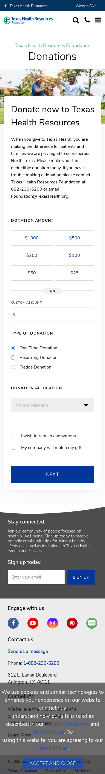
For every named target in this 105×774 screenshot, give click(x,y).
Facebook (14, 621)
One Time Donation (38, 348)
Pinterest (73, 621)
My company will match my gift (51, 448)
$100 (74, 255)
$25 (74, 273)
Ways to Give (86, 6)
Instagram (54, 621)
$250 (31, 255)
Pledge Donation (35, 367)
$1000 (32, 238)
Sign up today (24, 562)
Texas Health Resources (25, 6)
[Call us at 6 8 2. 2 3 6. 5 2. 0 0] (84, 20)
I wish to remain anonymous (48, 436)
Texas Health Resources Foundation (52, 46)
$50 (32, 273)
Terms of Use (48, 732)
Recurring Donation (38, 358)
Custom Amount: (27, 302)
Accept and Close (52, 763)
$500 (74, 238)
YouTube (34, 621)
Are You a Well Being (93, 623)
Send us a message (28, 651)
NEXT (52, 474)
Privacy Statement (67, 724)
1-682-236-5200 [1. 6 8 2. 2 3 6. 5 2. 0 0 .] (41, 663)
